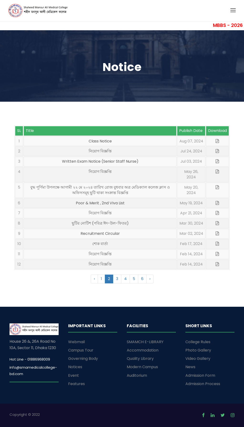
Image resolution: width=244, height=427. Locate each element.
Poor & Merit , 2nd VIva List (100, 203)
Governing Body (83, 358)
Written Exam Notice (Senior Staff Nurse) (100, 161)
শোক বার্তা (100, 243)
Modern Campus (142, 367)
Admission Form (200, 375)
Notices (75, 367)
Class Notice (100, 141)
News (190, 367)
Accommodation (142, 350)
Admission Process (202, 384)
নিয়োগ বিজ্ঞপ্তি (100, 151)
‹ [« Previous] (94, 278)
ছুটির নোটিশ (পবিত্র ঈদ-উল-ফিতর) (100, 223)
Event (73, 375)
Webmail (76, 342)
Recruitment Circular (100, 233)
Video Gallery (197, 358)
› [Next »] (149, 278)
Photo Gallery (198, 350)
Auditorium (137, 375)
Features (76, 384)
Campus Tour (80, 350)
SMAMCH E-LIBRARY (145, 342)
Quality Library (140, 358)
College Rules (197, 342)
